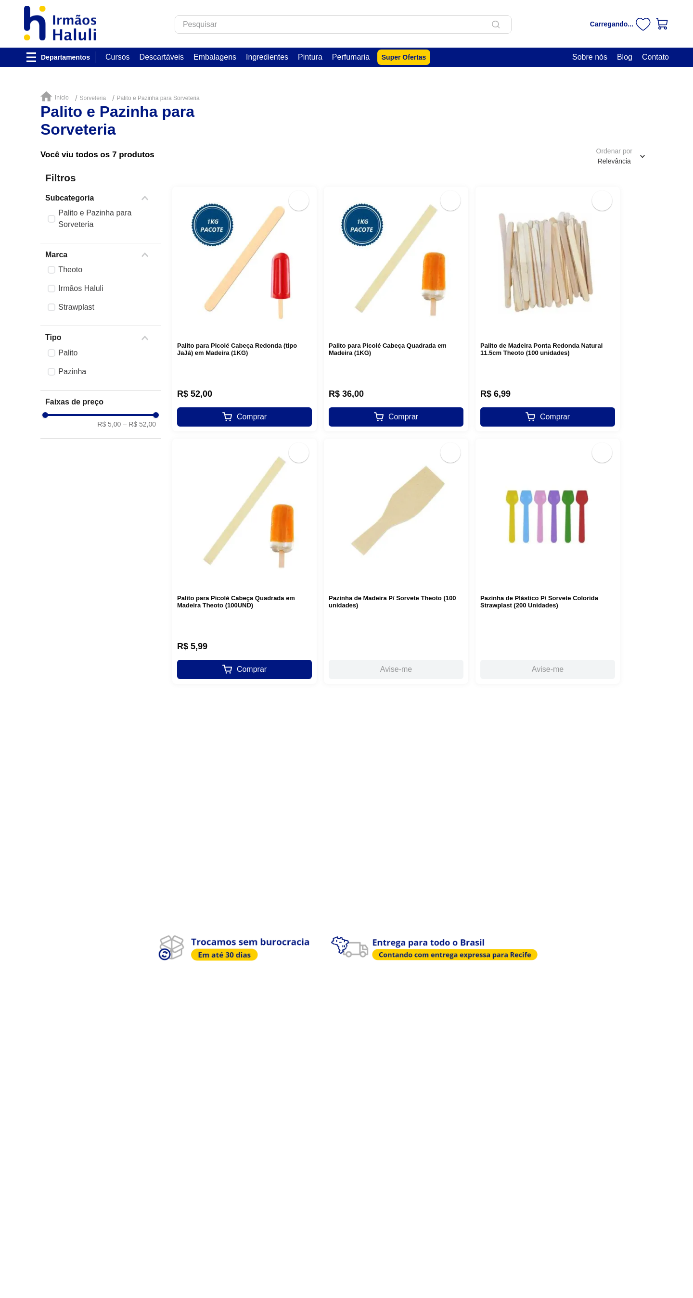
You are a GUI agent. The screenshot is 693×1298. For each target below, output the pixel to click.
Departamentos (65, 57)
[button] (100, 198)
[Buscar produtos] (497, 24)
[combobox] (343, 24)
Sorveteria (92, 98)
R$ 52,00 (139, 424)
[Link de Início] (56, 97)
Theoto (70, 269)
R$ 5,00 (109, 424)
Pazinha (72, 371)
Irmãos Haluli (80, 288)
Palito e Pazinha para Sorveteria (158, 98)
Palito (67, 353)
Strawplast (76, 307)
